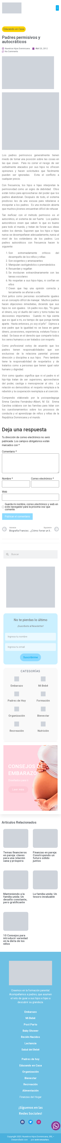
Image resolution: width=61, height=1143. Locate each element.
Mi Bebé (43, 685)
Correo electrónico (42, 478)
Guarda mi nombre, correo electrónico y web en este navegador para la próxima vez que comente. (31, 507)
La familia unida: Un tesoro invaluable (45, 895)
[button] (57, 8)
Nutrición (43, 730)
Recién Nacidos (30, 1037)
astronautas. (42, 1139)
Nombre (7, 478)
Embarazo (17, 685)
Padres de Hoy (17, 700)
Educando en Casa (13, 29)
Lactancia (30, 1043)
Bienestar (43, 715)
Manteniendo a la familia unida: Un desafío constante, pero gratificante (15, 898)
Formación (43, 700)
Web (4, 491)
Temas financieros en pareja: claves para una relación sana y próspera (15, 856)
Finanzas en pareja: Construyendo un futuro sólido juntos (45, 856)
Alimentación (30, 1090)
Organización (16, 715)
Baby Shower (31, 1030)
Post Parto (30, 1024)
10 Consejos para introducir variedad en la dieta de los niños (15, 939)
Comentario (9, 451)
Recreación (17, 730)
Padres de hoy (30, 1059)
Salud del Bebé (30, 1049)
